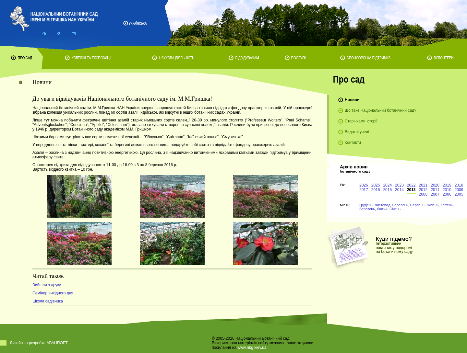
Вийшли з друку (46, 285)
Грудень (366, 205)
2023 (399, 185)
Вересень (400, 205)
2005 (459, 194)
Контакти (353, 142)
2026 (363, 185)
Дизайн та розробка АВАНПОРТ (39, 343)
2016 (375, 190)
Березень (367, 209)
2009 (459, 190)
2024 (387, 185)
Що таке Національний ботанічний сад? (380, 110)
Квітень (446, 205)
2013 (411, 190)
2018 (459, 185)
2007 (435, 194)
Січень (395, 209)
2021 (423, 185)
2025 (375, 185)
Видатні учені (357, 132)
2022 (411, 185)
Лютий (382, 209)
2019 (447, 185)
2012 (423, 190)
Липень (432, 205)
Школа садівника (47, 301)
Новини (352, 99)
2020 (435, 185)
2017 (363, 190)
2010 (447, 190)
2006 (447, 194)
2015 (387, 190)
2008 (423, 194)
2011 (435, 190)
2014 (399, 190)
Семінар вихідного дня (52, 293)
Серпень (417, 205)
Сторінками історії (361, 121)
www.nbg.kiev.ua (251, 347)
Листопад (382, 205)
